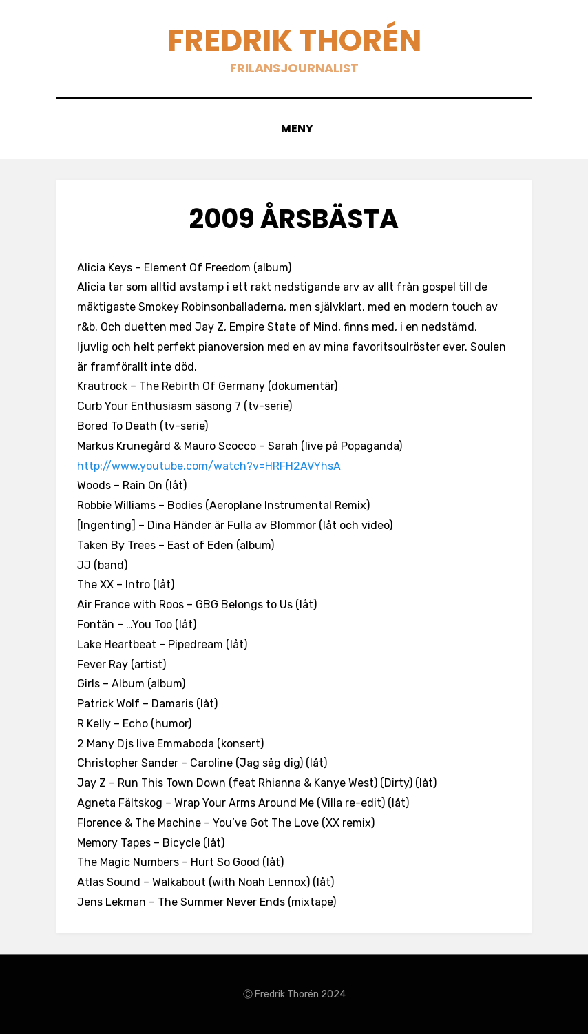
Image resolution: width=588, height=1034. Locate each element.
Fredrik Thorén (294, 40)
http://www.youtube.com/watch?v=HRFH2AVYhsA (209, 466)
